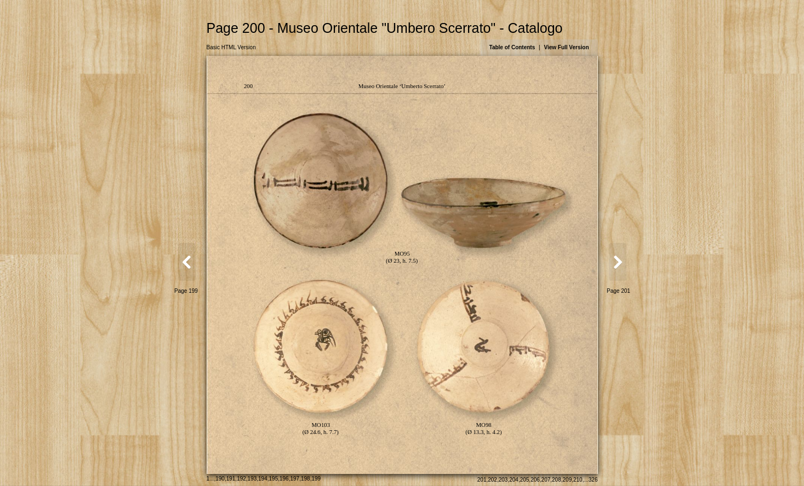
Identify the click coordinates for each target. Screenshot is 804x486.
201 (482, 480)
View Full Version (566, 47)
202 (492, 480)
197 (294, 479)
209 (567, 480)
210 (578, 480)
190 (220, 479)
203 (503, 480)
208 (556, 480)
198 (305, 479)
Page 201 (618, 291)
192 (241, 479)
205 (524, 480)
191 (231, 479)
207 (546, 480)
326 (593, 480)
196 (284, 479)
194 (262, 479)
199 (316, 479)
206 (535, 480)
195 (273, 479)
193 (252, 479)
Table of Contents (512, 47)
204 (513, 480)
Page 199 (186, 291)
